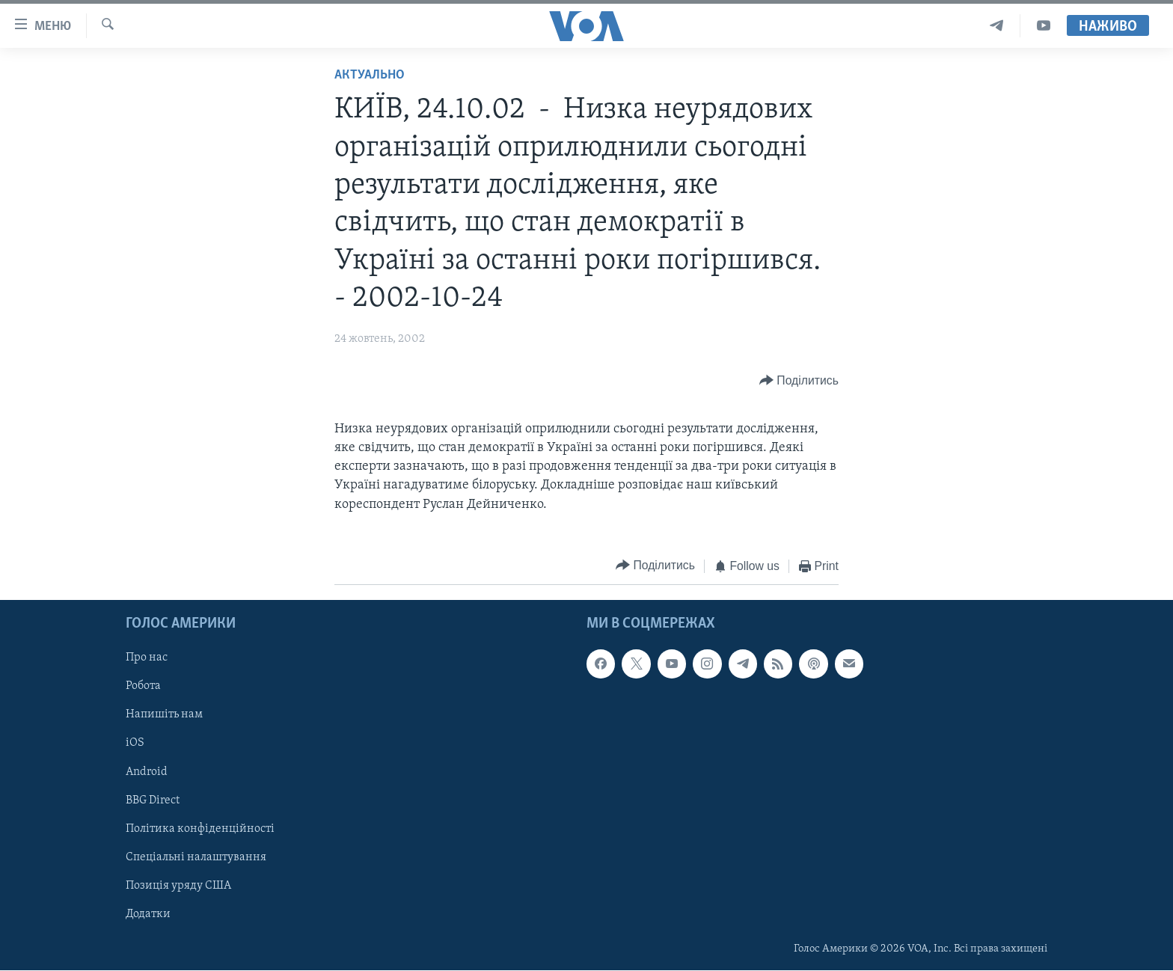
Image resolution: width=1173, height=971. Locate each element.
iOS (135, 744)
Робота (143, 687)
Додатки (148, 914)
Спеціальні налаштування (196, 857)
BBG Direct (153, 800)
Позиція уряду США (178, 886)
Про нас (147, 658)
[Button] (799, 381)
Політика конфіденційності (200, 829)
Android (147, 772)
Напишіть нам (164, 715)
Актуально (369, 75)
